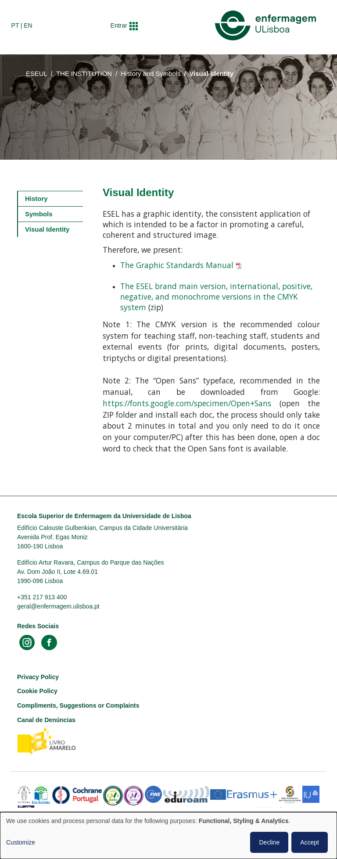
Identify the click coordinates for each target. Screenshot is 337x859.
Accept (309, 842)
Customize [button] (20, 842)
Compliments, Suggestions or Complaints (78, 705)
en (28, 25)
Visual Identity (47, 229)
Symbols (39, 214)
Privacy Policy (38, 676)
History (36, 198)
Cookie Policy (37, 690)
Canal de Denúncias (46, 719)
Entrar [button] (119, 25)
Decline (269, 842)
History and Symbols (150, 73)
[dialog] (168, 835)
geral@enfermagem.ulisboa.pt (58, 606)
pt (15, 25)
